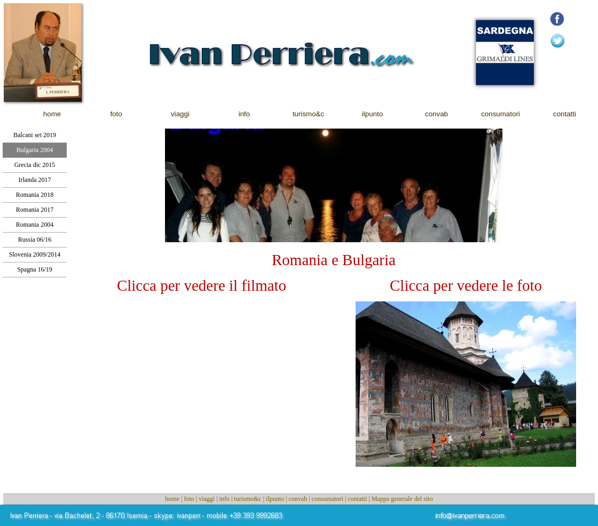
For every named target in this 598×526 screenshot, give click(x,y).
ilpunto (275, 499)
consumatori (327, 499)
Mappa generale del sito (402, 499)
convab (297, 499)
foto (189, 499)
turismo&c (247, 499)
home (172, 499)
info (224, 499)
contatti (357, 499)
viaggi (207, 499)
